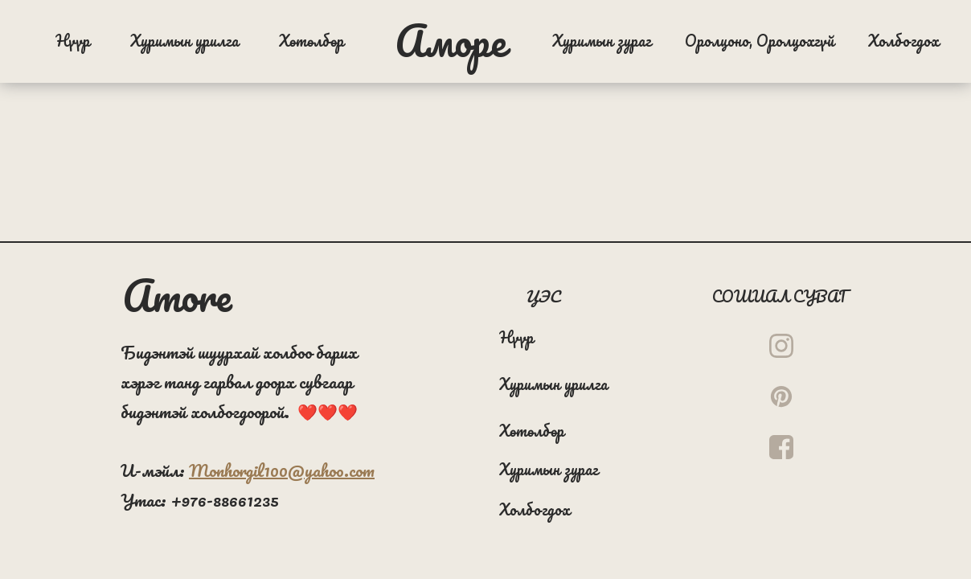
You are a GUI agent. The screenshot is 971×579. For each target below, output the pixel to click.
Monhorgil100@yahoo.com (282, 470)
